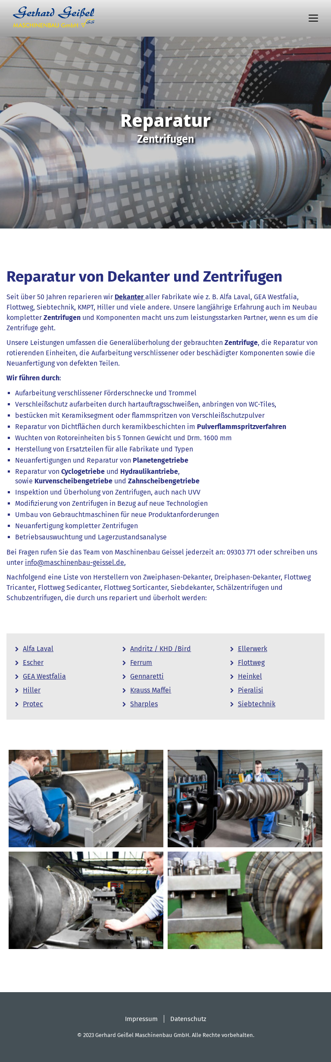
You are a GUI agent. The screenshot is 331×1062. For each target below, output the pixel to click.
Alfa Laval (38, 649)
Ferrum (141, 662)
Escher (33, 662)
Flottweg (251, 662)
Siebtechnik (256, 704)
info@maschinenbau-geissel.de (74, 562)
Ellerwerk (252, 649)
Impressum (141, 1019)
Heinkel (250, 676)
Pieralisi (250, 690)
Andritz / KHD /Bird (160, 649)
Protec (33, 704)
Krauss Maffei (150, 690)
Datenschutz (188, 1019)
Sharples (144, 704)
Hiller (32, 690)
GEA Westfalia (44, 676)
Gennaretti (147, 676)
